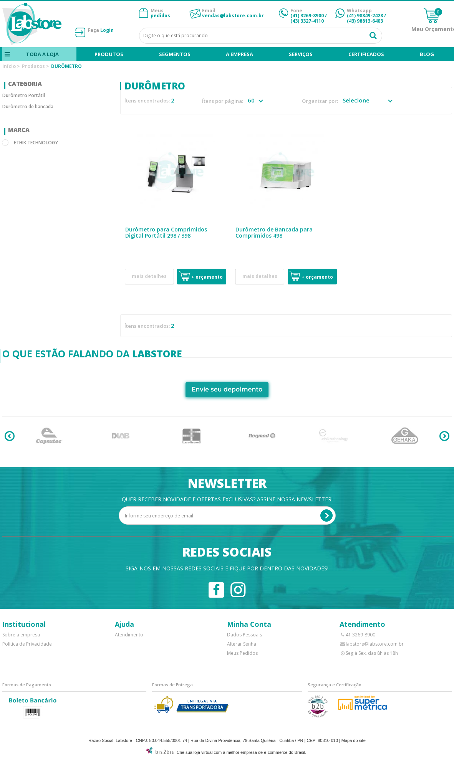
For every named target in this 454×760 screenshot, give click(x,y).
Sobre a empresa (21, 634)
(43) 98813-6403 (365, 21)
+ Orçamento (207, 277)
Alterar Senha (241, 644)
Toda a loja (42, 54)
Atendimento (129, 634)
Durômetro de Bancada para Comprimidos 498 (274, 233)
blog (427, 54)
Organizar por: (320, 101)
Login (107, 30)
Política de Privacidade (27, 644)
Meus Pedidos (242, 653)
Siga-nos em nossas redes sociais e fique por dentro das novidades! (227, 568)
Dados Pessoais (244, 634)
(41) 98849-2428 (365, 15)
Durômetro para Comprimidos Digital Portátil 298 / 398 (166, 233)
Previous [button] (10, 436)
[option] (49, 436)
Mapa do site (353, 740)
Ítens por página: (222, 101)
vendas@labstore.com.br (233, 15)
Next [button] (444, 436)
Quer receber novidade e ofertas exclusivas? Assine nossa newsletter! (227, 499)
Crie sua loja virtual (195, 752)
